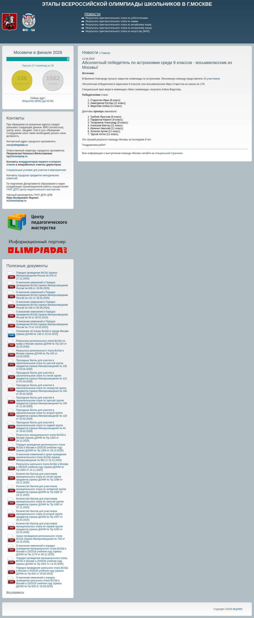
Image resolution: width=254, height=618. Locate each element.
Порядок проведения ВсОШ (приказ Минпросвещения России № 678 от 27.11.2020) (36, 275)
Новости (92, 14)
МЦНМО (237, 609)
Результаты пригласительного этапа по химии (111, 21)
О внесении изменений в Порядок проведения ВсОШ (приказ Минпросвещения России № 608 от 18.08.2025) (42, 285)
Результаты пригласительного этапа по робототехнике (116, 18)
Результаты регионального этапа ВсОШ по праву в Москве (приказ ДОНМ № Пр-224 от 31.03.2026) (41, 343)
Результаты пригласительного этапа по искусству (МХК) (117, 31)
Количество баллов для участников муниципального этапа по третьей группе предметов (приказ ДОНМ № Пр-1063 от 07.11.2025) (40, 503)
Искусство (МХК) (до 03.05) (38, 101)
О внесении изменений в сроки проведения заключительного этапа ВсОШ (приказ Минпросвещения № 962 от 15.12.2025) (41, 457)
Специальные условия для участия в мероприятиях (36, 170)
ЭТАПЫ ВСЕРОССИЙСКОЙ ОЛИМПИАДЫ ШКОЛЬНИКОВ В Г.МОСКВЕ (127, 4)
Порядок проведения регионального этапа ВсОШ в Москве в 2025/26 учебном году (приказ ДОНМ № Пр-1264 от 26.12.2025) (40, 447)
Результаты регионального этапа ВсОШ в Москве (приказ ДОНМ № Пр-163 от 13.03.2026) (40, 353)
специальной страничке (169, 153)
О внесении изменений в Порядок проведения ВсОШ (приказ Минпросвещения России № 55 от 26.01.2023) (42, 314)
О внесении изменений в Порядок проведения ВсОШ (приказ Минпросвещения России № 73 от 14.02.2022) (42, 324)
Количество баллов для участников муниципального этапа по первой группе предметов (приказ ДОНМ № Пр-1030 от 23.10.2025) (39, 528)
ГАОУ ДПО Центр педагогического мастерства (33, 189)
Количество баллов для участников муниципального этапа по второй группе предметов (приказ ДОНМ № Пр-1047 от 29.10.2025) (39, 515)
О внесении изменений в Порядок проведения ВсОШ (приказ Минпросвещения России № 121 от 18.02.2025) (42, 295)
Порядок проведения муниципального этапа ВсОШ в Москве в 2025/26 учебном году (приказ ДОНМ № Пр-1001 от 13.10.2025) (41, 561)
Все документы (15, 592)
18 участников (211, 78)
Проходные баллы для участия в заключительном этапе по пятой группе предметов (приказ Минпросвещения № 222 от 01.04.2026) (41, 377)
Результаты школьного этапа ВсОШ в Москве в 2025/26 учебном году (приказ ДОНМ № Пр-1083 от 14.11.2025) (42, 467)
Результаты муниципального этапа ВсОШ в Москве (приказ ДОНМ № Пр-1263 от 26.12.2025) (41, 437)
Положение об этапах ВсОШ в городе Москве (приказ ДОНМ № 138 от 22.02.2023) (42, 333)
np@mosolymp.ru (17, 156)
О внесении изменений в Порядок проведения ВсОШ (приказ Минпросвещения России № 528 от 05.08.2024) (42, 305)
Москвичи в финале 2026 (38, 52)
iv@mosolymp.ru (16, 200)
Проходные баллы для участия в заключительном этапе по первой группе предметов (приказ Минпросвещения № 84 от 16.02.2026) (41, 427)
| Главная (104, 53)
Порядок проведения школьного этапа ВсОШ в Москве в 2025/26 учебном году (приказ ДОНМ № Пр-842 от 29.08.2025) (42, 570)
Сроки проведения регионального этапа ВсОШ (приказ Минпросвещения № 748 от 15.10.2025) (40, 539)
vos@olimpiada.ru (17, 145)
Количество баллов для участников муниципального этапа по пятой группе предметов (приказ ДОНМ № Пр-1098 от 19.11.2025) (39, 478)
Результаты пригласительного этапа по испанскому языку (118, 28)
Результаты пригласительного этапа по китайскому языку (118, 24)
